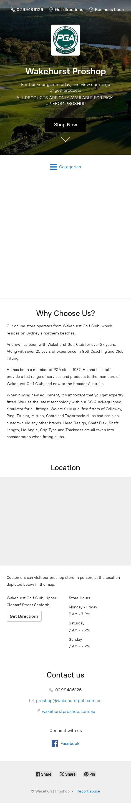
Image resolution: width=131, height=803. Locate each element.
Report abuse (88, 791)
